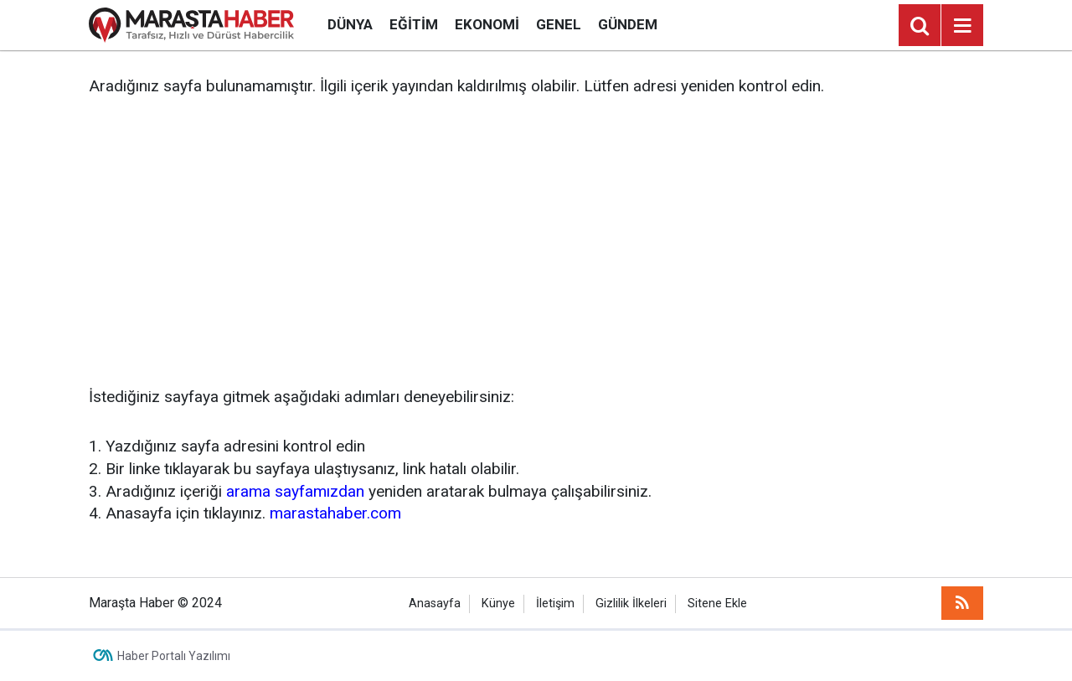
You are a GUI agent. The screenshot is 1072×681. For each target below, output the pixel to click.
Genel (558, 24)
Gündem (627, 24)
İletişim (555, 603)
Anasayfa (435, 603)
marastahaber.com (335, 513)
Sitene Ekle (717, 603)
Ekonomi (487, 24)
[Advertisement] (536, 242)
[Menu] (962, 26)
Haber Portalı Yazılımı (173, 656)
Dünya (350, 24)
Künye (498, 603)
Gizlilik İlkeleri (631, 603)
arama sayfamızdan (295, 491)
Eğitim (413, 24)
